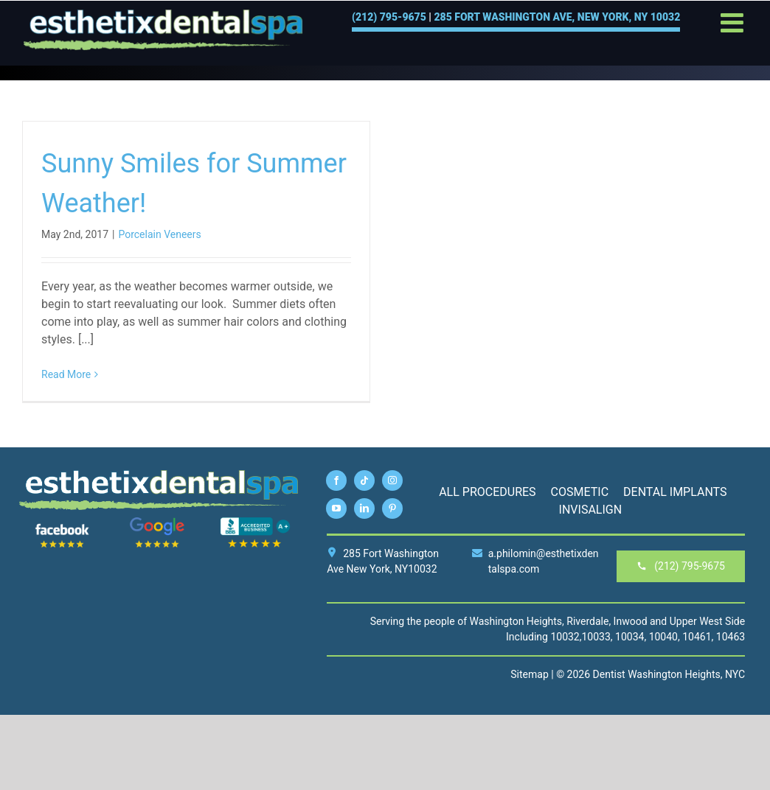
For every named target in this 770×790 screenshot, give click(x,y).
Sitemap (529, 674)
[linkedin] (364, 508)
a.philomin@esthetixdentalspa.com (535, 561)
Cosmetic (579, 492)
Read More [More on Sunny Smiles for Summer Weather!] (66, 374)
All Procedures (487, 492)
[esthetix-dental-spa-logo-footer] (158, 475)
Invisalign (590, 510)
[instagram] (392, 480)
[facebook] (336, 480)
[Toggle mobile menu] (734, 23)
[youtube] (336, 508)
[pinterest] (392, 508)
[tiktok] (364, 480)
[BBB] (255, 522)
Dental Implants (674, 492)
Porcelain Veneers (159, 234)
